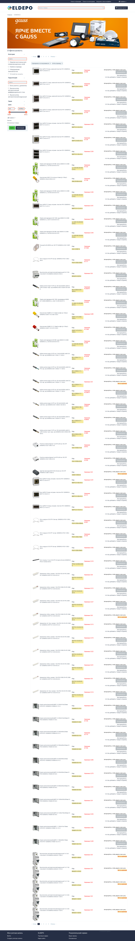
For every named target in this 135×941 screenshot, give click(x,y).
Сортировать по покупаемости (41, 63)
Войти (12, 128)
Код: (73, 70)
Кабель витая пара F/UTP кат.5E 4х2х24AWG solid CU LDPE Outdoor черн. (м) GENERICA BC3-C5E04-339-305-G (55, 287)
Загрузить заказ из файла (103, 1)
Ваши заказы (73, 936)
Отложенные (73, 938)
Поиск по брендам (76, 1)
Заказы (9, 120)
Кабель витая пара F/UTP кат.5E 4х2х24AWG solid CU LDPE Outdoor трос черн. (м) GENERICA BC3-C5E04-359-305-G (55, 432)
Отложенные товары (13, 123)
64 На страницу (57, 63)
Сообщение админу (105, 931)
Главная (9, 15)
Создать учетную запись (14, 938)
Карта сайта (41, 938)
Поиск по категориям (89, 1)
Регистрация (21, 128)
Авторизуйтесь (121, 72)
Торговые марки (43, 936)
